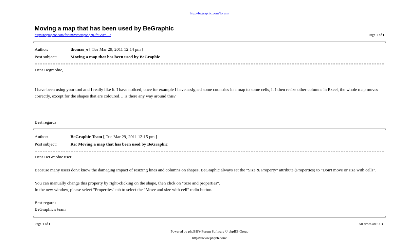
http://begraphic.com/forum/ (209, 13)
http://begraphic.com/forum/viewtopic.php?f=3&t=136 (73, 35)
